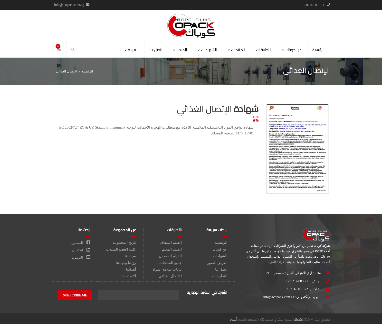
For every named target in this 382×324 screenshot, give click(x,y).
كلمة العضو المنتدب (121, 249)
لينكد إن (81, 250)
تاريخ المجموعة (124, 242)
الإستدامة (129, 276)
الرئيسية (318, 49)
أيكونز (233, 319)
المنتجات (236, 49)
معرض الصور (217, 263)
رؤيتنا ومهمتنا (126, 263)
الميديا (180, 49)
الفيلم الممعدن (170, 256)
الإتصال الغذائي (170, 276)
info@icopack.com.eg (278, 297)
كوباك (297, 319)
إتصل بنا (155, 49)
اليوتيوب (80, 257)
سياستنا (130, 256)
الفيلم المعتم (172, 249)
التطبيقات (263, 49)
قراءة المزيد (276, 262)
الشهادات (207, 49)
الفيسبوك (80, 243)
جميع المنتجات (170, 263)
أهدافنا (131, 269)
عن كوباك (291, 49)
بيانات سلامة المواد (167, 269)
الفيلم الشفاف (170, 242)
